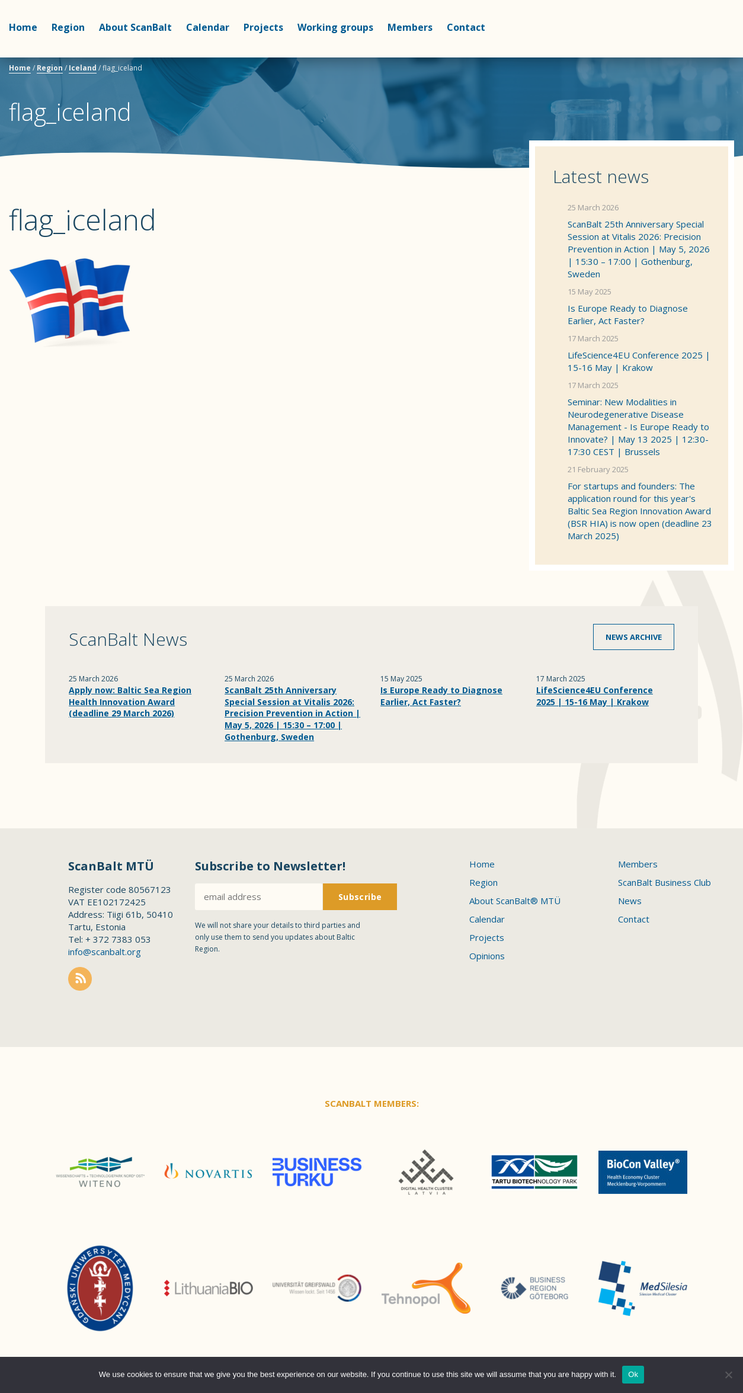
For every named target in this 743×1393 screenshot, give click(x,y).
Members (410, 27)
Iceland (83, 68)
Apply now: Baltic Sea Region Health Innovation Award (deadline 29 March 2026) (130, 701)
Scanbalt (704, 56)
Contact (466, 27)
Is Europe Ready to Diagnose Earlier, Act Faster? (628, 314)
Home (23, 27)
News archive (634, 637)
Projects (263, 27)
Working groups (335, 27)
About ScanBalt (135, 27)
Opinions (487, 956)
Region (68, 27)
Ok (633, 1374)
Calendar (207, 27)
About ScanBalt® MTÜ (515, 901)
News (630, 901)
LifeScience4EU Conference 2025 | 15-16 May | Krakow (639, 361)
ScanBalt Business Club (664, 882)
